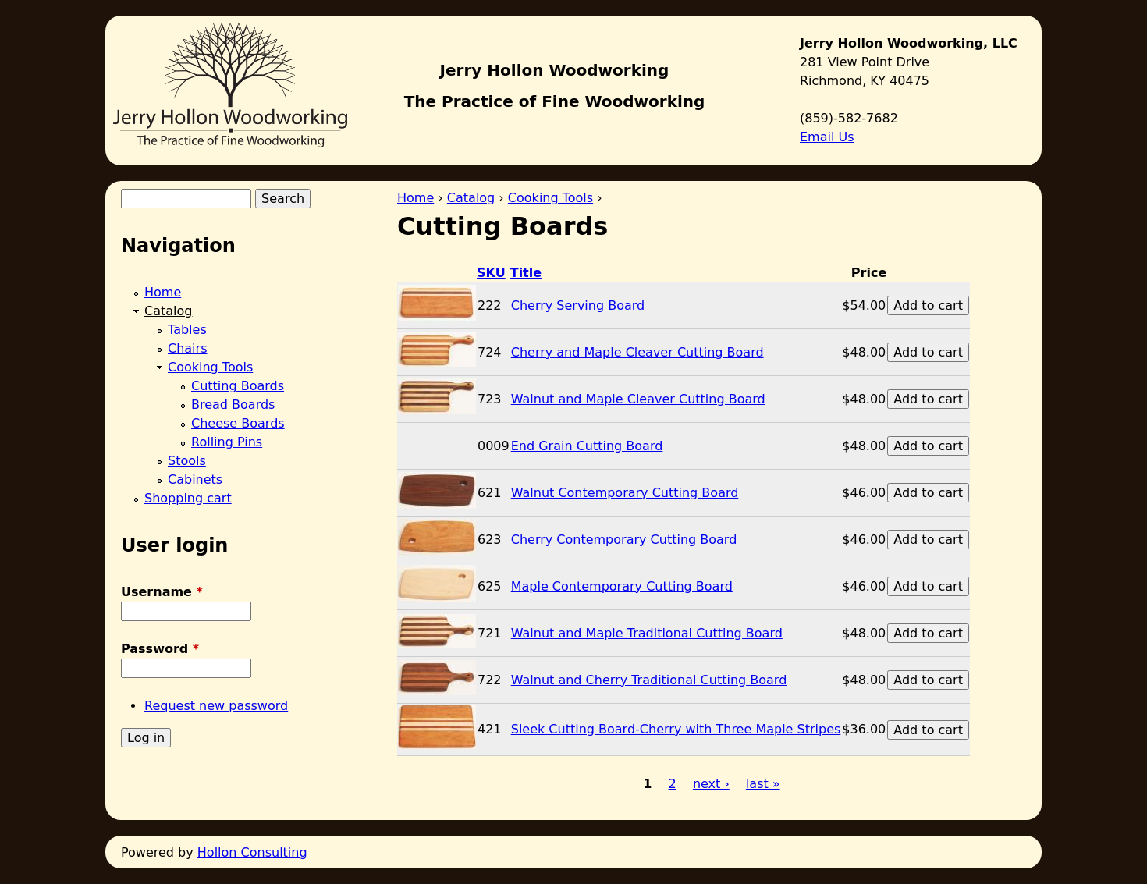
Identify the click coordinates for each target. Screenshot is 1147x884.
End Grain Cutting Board (587, 445)
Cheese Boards (238, 423)
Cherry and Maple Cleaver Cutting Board (637, 352)
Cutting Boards (237, 385)
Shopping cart (188, 498)
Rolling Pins (226, 442)
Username (162, 591)
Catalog (471, 197)
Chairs (187, 348)
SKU (491, 272)
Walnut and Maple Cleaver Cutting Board (638, 399)
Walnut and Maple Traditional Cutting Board (647, 633)
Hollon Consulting (252, 852)
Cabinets (195, 479)
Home (415, 197)
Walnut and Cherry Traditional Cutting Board (649, 680)
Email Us (827, 137)
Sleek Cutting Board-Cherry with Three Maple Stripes (676, 729)
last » (763, 783)
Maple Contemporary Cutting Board (622, 586)
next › (711, 783)
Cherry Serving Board (578, 305)
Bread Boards (233, 404)
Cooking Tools (550, 197)
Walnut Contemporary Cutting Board (625, 492)
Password (160, 648)
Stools (187, 460)
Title (526, 272)
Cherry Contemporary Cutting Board (624, 539)
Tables (187, 329)
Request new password (216, 705)
